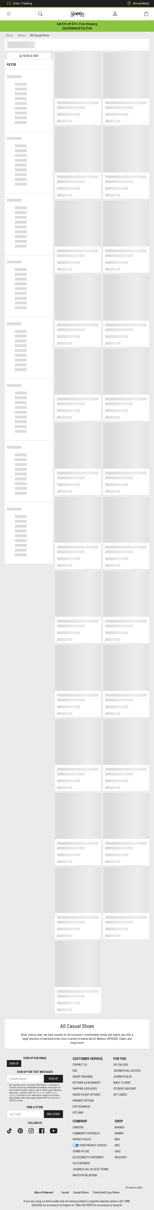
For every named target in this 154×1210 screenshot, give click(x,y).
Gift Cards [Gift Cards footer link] (120, 1094)
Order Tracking (18, 3)
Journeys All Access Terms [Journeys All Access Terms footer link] (90, 1169)
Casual (65, 1192)
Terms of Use (39, 1092)
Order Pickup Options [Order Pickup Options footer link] (86, 1094)
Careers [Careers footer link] (78, 1127)
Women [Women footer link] (119, 1133)
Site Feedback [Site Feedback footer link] (81, 1106)
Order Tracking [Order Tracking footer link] (83, 1076)
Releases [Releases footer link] (121, 1157)
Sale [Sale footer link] (118, 1151)
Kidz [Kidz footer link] (117, 1145)
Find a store (35, 1107)
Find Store (53, 1114)
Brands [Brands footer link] (119, 1127)
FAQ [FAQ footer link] (75, 1070)
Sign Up (14, 1063)
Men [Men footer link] (117, 1139)
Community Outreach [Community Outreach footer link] (86, 1133)
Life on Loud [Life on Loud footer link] (120, 1064)
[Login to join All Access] (77, 24)
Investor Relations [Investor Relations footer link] (85, 1175)
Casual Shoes (81, 1192)
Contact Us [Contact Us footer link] (80, 1064)
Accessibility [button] (137, 3)
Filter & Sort (29, 56)
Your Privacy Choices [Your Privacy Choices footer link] (90, 1145)
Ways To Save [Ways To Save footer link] (122, 1082)
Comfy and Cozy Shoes (106, 1192)
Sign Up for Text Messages (35, 1071)
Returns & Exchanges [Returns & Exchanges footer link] (86, 1082)
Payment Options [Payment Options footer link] (83, 1100)
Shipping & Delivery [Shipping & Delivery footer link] (85, 1088)
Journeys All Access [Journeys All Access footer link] (127, 1070)
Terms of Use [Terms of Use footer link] (81, 1151)
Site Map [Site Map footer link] (78, 1112)
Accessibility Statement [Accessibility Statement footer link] (88, 1157)
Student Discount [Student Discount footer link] (124, 1088)
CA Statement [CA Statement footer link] (81, 1163)
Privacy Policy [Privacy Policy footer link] (82, 1139)
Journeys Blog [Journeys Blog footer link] (122, 1076)
